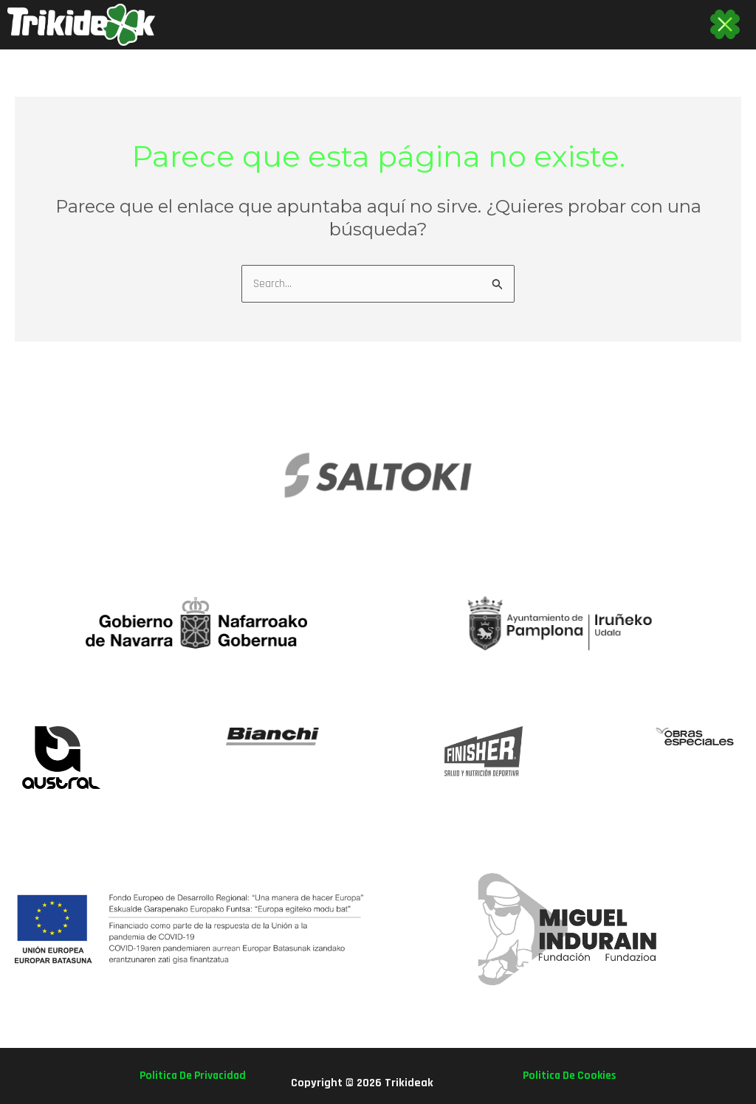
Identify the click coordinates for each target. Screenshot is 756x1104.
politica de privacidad (196, 1075)
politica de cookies (566, 1075)
